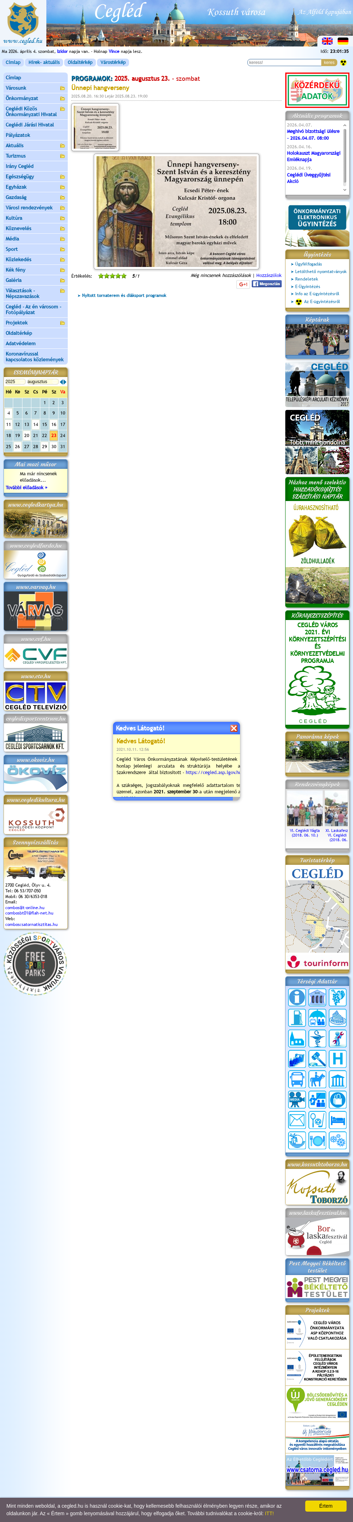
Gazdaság (36, 197)
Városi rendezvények (36, 208)
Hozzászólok (269, 275)
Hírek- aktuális (44, 62)
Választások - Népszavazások (36, 293)
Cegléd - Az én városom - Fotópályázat (33, 309)
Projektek (36, 323)
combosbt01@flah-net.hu (29, 913)
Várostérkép (113, 62)
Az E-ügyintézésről (317, 302)
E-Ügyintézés (307, 286)
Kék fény (36, 270)
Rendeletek (306, 279)
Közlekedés (36, 260)
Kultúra (36, 218)
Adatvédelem (21, 343)
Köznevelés (36, 228)
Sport (36, 249)
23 (53, 435)
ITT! (269, 1513)
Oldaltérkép (80, 62)
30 (53, 446)
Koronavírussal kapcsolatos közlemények (34, 356)
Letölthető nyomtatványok (321, 271)
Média (36, 239)
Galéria (36, 280)
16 (53, 424)
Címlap (13, 62)
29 (44, 446)
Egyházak (36, 187)
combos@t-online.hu (25, 907)
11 (8, 424)
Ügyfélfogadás (308, 264)
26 (17, 446)
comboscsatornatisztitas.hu (31, 924)
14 (35, 424)
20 (26, 435)
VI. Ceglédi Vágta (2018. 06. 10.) (305, 830)
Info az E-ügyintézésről (317, 293)
